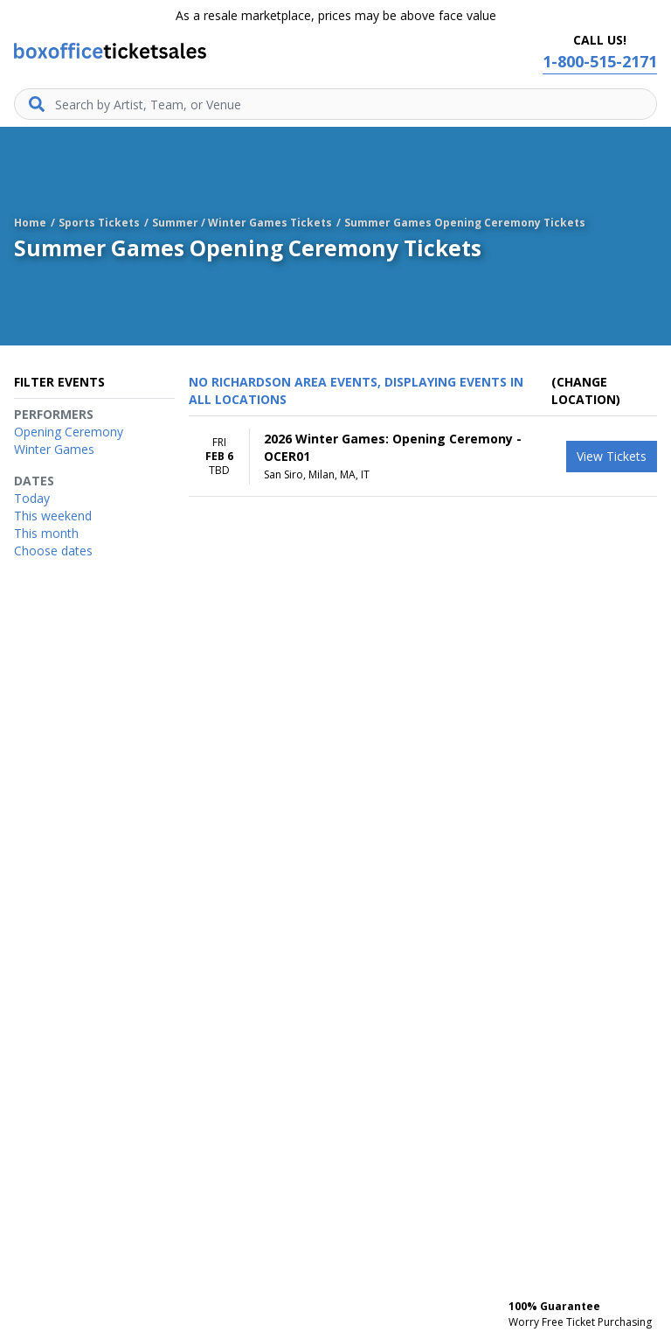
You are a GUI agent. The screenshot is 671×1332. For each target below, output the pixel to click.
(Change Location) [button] (585, 390)
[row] (423, 456)
